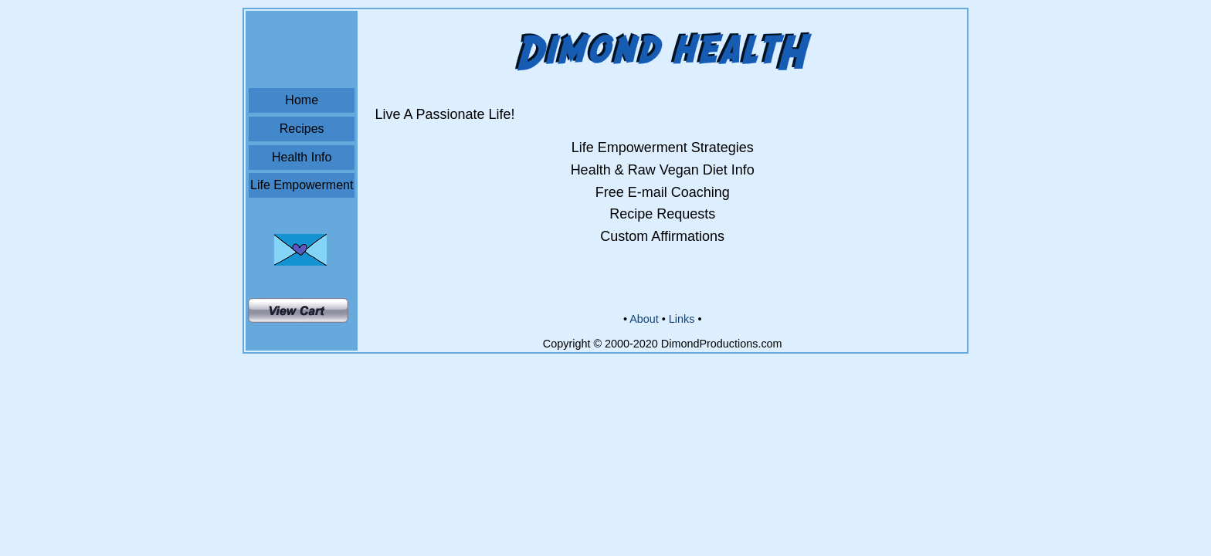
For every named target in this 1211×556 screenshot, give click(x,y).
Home (301, 100)
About (644, 319)
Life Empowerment (301, 185)
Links (682, 319)
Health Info (301, 157)
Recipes (302, 128)
